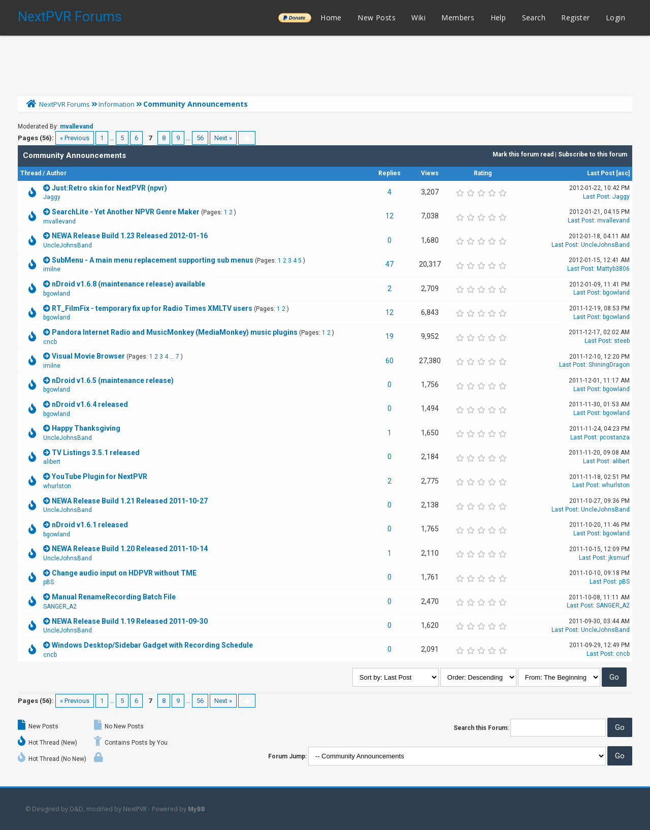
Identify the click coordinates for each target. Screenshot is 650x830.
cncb (50, 341)
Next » (223, 138)
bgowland (56, 293)
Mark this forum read (523, 154)
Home (331, 17)
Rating (483, 173)
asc (623, 173)
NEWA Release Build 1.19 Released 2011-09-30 (130, 621)
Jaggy (51, 197)
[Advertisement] (325, 63)
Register (575, 17)
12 (389, 216)
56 (200, 138)
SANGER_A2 (60, 606)
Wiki (418, 17)
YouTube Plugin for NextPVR (99, 476)
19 (389, 336)
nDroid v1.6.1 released (90, 525)
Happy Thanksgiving (86, 428)
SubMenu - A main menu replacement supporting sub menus (152, 260)
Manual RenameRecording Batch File (114, 597)
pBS (48, 582)
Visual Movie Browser (88, 356)
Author (56, 173)
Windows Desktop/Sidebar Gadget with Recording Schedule (152, 645)
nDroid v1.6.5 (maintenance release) (113, 380)
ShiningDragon (609, 364)
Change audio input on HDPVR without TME (124, 573)
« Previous (74, 138)
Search (533, 17)
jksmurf (619, 557)
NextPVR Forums (70, 17)
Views (430, 173)
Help (498, 17)
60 (389, 361)
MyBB (196, 809)
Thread (30, 173)
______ (294, 17)
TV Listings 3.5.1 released (96, 453)
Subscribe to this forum (592, 154)
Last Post (600, 173)
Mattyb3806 (613, 268)
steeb (622, 340)
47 (389, 264)
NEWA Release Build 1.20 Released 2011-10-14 (130, 549)
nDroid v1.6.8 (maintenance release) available (128, 284)
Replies (389, 173)
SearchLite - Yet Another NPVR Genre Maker (126, 212)
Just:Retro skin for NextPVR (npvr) (109, 188)
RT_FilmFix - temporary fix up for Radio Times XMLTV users (152, 308)
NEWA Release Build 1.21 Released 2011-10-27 (130, 501)
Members (457, 17)
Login (615, 17)
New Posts (377, 17)
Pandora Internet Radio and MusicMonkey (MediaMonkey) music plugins (175, 332)
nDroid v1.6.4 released (90, 404)
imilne (51, 269)
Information (117, 104)
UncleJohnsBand (67, 245)
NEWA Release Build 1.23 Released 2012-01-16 (130, 236)
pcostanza (615, 437)
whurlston (57, 486)
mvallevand (76, 126)
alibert (51, 461)
